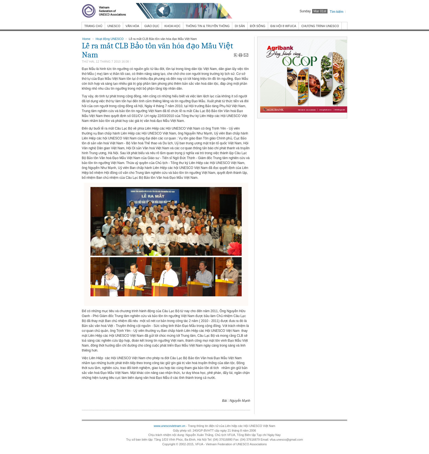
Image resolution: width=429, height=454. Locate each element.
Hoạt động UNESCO (110, 38)
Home (86, 38)
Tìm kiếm (336, 12)
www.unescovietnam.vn (169, 425)
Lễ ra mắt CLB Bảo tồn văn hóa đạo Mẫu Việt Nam (157, 50)
